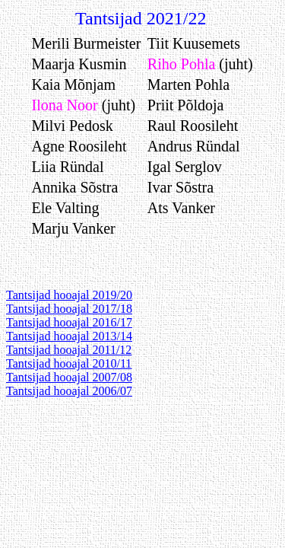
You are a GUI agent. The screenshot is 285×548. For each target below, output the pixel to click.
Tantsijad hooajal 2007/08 (69, 377)
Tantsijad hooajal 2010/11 (68, 363)
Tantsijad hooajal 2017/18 (69, 308)
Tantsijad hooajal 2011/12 (68, 349)
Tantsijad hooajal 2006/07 (69, 390)
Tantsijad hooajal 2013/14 (69, 336)
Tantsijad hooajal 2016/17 (69, 322)
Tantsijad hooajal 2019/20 (69, 294)
